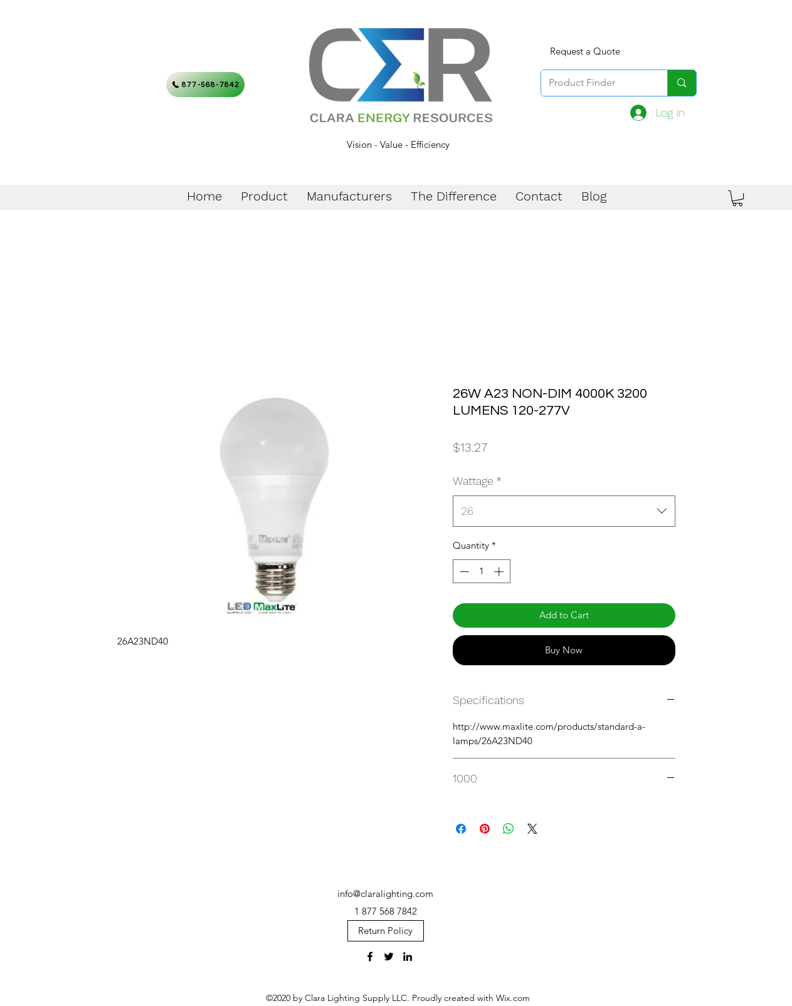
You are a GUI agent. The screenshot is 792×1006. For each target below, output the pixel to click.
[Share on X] (532, 828)
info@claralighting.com (385, 894)
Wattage (477, 480)
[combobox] (564, 511)
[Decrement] (463, 571)
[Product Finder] (595, 83)
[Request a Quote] (585, 51)
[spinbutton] (481, 571)
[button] (737, 198)
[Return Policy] (385, 930)
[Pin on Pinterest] (484, 828)
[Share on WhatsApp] (508, 828)
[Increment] (500, 571)
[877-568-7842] (205, 84)
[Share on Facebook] (460, 828)
